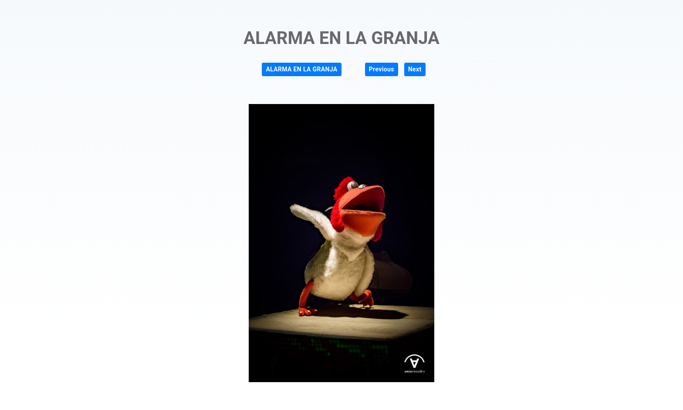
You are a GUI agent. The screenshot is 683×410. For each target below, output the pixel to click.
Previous (381, 69)
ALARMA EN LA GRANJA (301, 69)
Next (415, 69)
